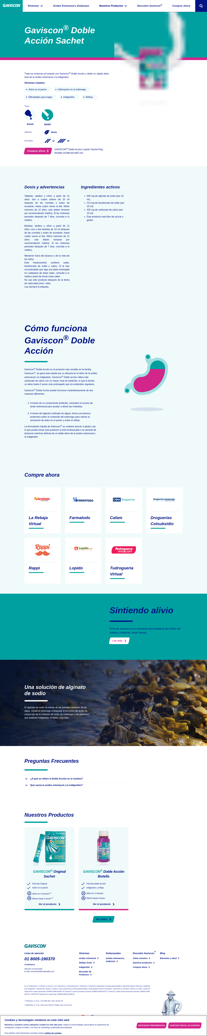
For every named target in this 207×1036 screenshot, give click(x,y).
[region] (103, 1025)
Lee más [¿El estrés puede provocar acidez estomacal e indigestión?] (119, 640)
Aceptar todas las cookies (185, 1025)
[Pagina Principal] (11, 6)
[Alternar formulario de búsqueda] (201, 6)
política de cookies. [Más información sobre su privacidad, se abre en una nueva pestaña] (53, 1033)
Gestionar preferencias (151, 1025)
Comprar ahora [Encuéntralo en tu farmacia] (38, 151)
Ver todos (103, 919)
